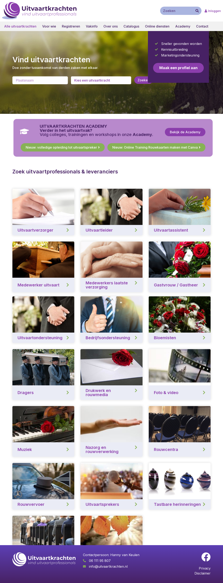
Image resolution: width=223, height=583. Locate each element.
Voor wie (49, 26)
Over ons (110, 26)
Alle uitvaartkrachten (20, 26)
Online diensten (157, 26)
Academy (182, 26)
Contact (202, 26)
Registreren (71, 26)
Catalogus (131, 26)
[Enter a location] (40, 80)
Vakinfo (92, 26)
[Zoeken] (197, 11)
